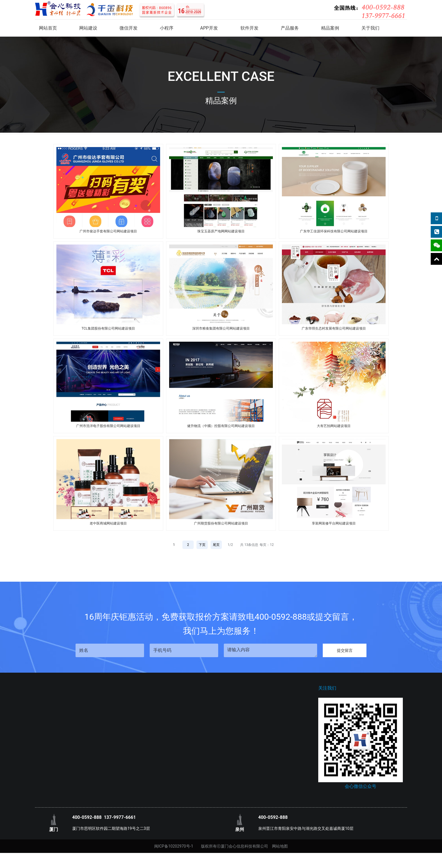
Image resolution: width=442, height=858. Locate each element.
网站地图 (280, 846)
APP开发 (209, 28)
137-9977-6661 (120, 817)
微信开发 (129, 28)
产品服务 (290, 28)
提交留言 (345, 650)
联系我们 (43, 715)
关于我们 (370, 28)
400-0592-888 (86, 817)
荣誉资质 (43, 732)
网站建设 (88, 28)
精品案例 (330, 28)
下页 (202, 545)
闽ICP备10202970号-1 (173, 846)
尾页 (216, 545)
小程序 (166, 28)
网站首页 (48, 28)
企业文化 (43, 723)
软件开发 (249, 28)
